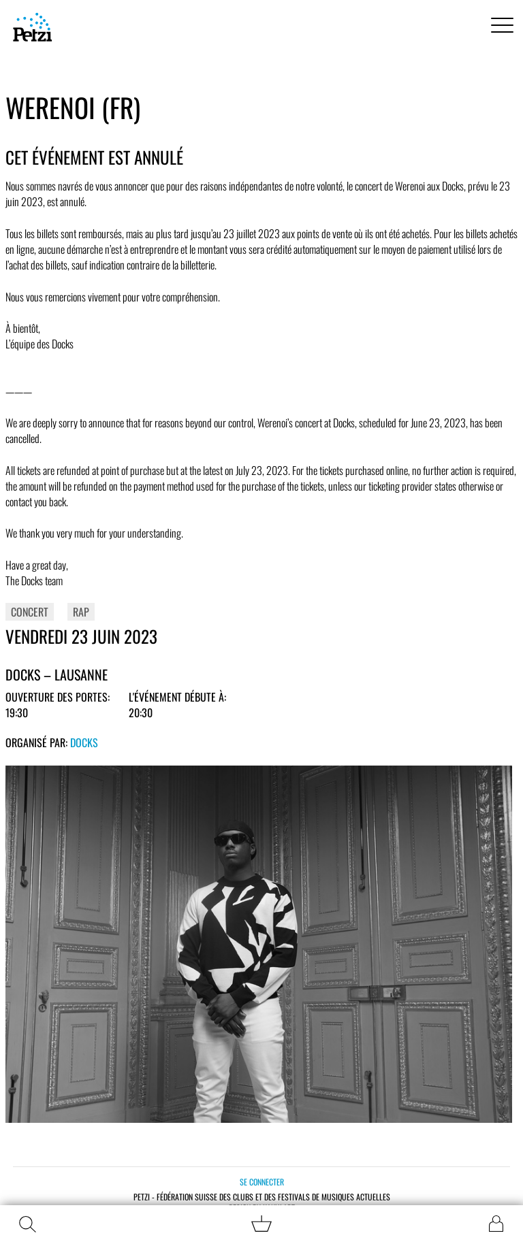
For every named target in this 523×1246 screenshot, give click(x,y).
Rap (81, 612)
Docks (84, 742)
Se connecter (262, 1181)
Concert (29, 612)
